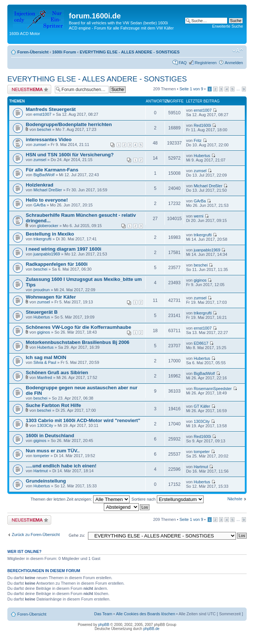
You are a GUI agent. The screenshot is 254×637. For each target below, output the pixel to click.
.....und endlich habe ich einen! (61, 466)
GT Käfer (202, 406)
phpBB (103, 625)
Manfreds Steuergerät (51, 109)
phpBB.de (151, 629)
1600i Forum (64, 52)
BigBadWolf (43, 175)
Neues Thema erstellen (29, 89)
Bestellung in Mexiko (50, 234)
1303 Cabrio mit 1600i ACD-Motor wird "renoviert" (83, 420)
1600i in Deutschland (50, 435)
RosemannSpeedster (213, 388)
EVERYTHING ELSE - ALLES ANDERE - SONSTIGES (129, 52)
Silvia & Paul (44, 362)
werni (198, 216)
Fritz (197, 140)
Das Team (103, 614)
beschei (44, 129)
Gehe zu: (76, 535)
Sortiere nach (167, 499)
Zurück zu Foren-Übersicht (36, 534)
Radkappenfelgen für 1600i (57, 264)
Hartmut (40, 471)
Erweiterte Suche (227, 26)
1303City (45, 425)
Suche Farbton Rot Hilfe (53, 405)
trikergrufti (42, 239)
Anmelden (234, 62)
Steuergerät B (41, 312)
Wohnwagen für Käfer (51, 297)
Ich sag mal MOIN (46, 357)
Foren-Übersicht (33, 52)
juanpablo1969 (46, 254)
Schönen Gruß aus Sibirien (57, 372)
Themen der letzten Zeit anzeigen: (80, 499)
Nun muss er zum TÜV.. (53, 450)
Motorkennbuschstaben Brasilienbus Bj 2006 (77, 342)
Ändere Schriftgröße (237, 50)
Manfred (44, 377)
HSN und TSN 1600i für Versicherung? (70, 154)
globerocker (47, 225)
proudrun (41, 290)
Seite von (191, 89)
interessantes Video (48, 139)
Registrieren (205, 62)
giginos (200, 280)
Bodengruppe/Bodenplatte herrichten (69, 124)
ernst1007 (42, 114)
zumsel (39, 144)
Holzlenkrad (39, 185)
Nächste (234, 499)
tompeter (41, 455)
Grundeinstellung (46, 481)
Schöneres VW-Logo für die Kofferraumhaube (78, 327)
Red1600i (202, 125)
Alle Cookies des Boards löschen (145, 614)
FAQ (183, 62)
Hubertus (202, 155)
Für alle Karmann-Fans (52, 170)
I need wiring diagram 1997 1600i (63, 249)
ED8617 (201, 343)
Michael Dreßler (47, 190)
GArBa (39, 205)
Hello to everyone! (47, 200)
